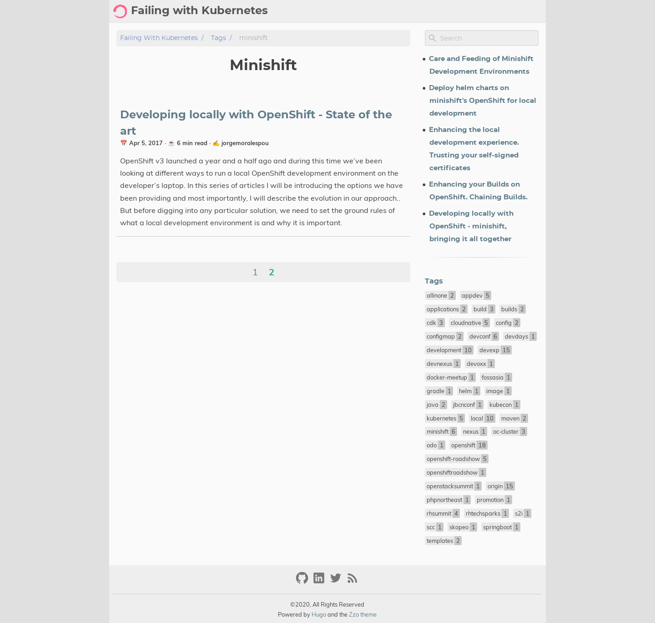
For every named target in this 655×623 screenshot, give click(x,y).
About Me (445, 11)
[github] (303, 582)
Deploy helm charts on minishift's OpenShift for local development (482, 101)
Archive (379, 11)
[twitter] (336, 582)
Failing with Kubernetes (159, 38)
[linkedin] (320, 582)
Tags (411, 11)
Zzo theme (363, 614)
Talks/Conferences (506, 11)
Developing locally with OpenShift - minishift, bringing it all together (471, 226)
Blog (349, 11)
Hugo (319, 614)
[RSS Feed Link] (352, 582)
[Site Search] (488, 38)
